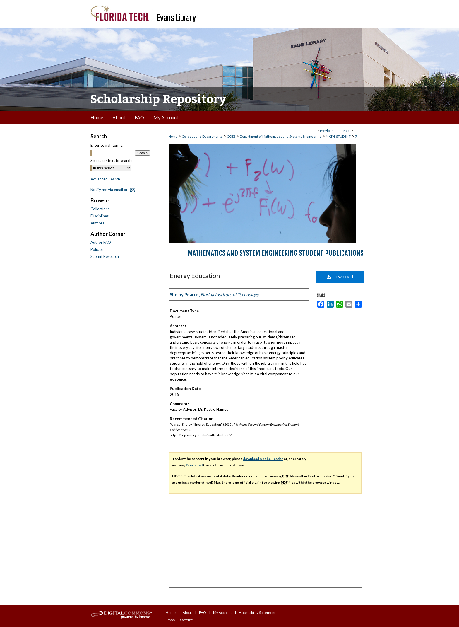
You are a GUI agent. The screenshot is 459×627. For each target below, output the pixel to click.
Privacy (170, 619)
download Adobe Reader (263, 458)
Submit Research (104, 256)
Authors (97, 223)
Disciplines (99, 216)
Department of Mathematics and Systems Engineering (280, 136)
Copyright (186, 619)
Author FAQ (100, 242)
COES (231, 136)
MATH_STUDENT (338, 136)
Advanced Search (105, 179)
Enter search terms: (106, 145)
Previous (326, 130)
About (187, 612)
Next (347, 130)
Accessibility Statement (257, 612)
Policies (96, 249)
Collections (99, 209)
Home (173, 136)
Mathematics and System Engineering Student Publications (276, 253)
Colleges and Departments (202, 136)
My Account (222, 612)
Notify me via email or (112, 189)
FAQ (202, 612)
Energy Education (195, 276)
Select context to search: (111, 160)
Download (340, 276)
